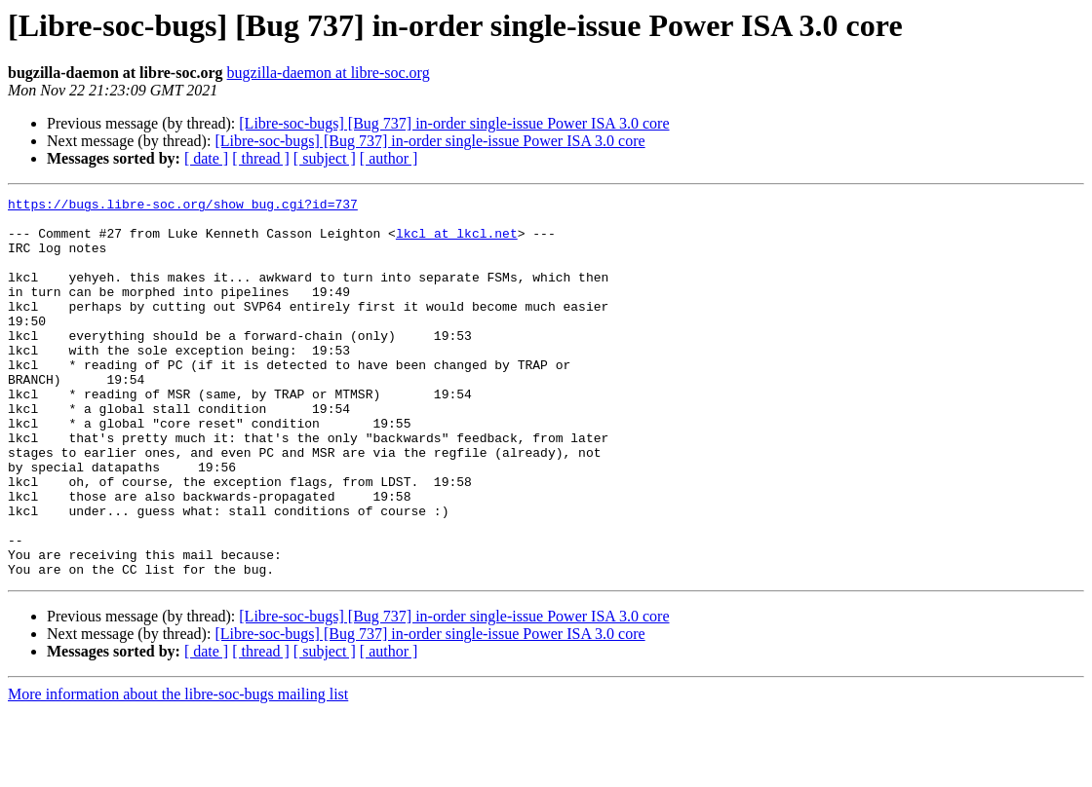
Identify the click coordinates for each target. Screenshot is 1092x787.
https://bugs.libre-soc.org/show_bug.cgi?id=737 (183, 206)
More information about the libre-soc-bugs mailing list (178, 770)
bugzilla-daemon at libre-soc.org (328, 72)
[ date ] (206, 158)
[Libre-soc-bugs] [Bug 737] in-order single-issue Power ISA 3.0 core (454, 123)
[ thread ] (261, 158)
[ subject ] (324, 158)
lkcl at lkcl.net (457, 241)
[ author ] (389, 158)
